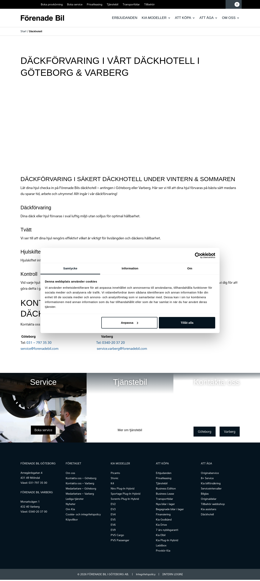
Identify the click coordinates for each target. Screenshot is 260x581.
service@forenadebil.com (59, 348)
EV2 (113, 504)
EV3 (113, 509)
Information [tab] (130, 268)
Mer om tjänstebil (130, 430)
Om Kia (70, 509)
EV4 (113, 514)
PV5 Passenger (120, 540)
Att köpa (183, 18)
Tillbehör (149, 4)
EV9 (113, 530)
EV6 (113, 524)
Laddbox (161, 545)
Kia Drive (161, 524)
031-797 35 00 (38, 482)
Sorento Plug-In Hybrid (125, 499)
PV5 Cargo (117, 535)
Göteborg (204, 431)
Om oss (229, 18)
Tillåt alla (187, 322)
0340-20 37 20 (113, 342)
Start (23, 31)
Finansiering (163, 514)
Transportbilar (131, 4)
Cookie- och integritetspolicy (83, 514)
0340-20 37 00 (38, 511)
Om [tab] (189, 268)
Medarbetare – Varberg (80, 493)
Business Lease (165, 493)
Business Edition (166, 488)
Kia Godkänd (164, 519)
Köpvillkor (72, 519)
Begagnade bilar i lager (170, 509)
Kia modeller (154, 18)
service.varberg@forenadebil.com (122, 348)
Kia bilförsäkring (211, 483)
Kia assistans (208, 509)
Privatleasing (94, 4)
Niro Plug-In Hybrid (122, 488)
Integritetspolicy (145, 574)
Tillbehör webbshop (213, 504)
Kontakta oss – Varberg (80, 483)
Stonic (114, 478)
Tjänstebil (112, 4)
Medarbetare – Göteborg (81, 488)
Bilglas (205, 493)
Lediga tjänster (75, 499)
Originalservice (210, 473)
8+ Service (207, 478)
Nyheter (70, 504)
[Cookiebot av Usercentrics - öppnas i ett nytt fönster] (197, 255)
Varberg (229, 431)
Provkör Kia (163, 550)
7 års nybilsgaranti (167, 530)
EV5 (113, 519)
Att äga (206, 18)
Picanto (115, 473)
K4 (112, 483)
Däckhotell (207, 514)
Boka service (74, 4)
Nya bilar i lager (165, 504)
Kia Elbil (160, 535)
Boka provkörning (52, 4)
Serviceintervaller (211, 488)
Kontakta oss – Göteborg (81, 478)
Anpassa (129, 322)
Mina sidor (221, 4)
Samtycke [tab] (70, 268)
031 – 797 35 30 (64, 342)
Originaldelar (208, 499)
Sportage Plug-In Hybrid (125, 493)
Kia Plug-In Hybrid (167, 540)
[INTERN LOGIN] (172, 574)
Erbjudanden (124, 18)
